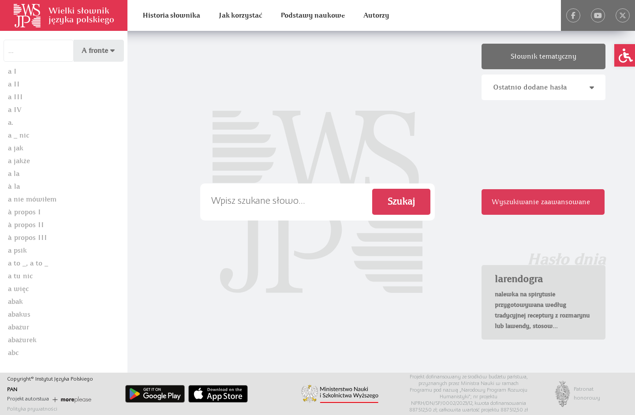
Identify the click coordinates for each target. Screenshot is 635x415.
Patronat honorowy (582, 393)
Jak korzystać (240, 15)
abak (15, 301)
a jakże (19, 161)
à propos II (26, 225)
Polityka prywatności (32, 409)
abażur (18, 327)
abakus (19, 314)
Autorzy (376, 15)
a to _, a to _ (28, 263)
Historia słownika (171, 15)
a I (12, 71)
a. (10, 122)
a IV (15, 109)
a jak (15, 148)
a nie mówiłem (32, 199)
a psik (17, 250)
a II (14, 84)
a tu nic (20, 276)
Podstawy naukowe (312, 15)
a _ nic (18, 135)
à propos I (24, 212)
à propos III (27, 237)
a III (15, 97)
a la (13, 173)
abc (13, 352)
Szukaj (401, 202)
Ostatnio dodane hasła (543, 87)
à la (14, 186)
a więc (18, 288)
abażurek (22, 340)
